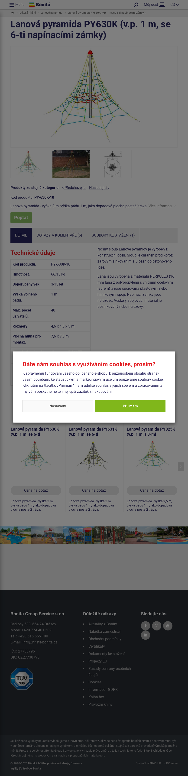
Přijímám (130, 406)
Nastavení (57, 406)
